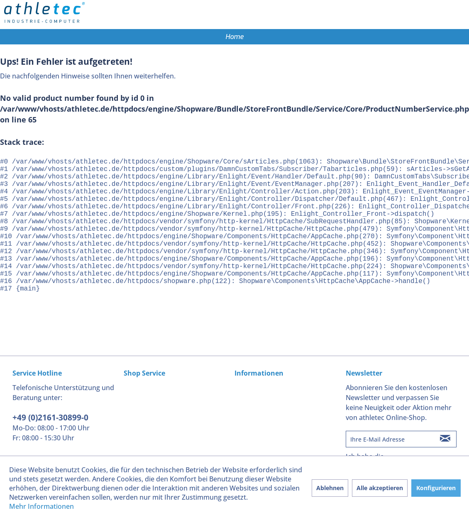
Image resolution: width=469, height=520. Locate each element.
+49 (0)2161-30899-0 (50, 417)
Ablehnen (330, 488)
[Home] (234, 36)
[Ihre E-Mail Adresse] (390, 439)
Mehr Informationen (41, 506)
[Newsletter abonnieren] (445, 439)
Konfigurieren (436, 488)
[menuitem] (234, 36)
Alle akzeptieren (380, 488)
